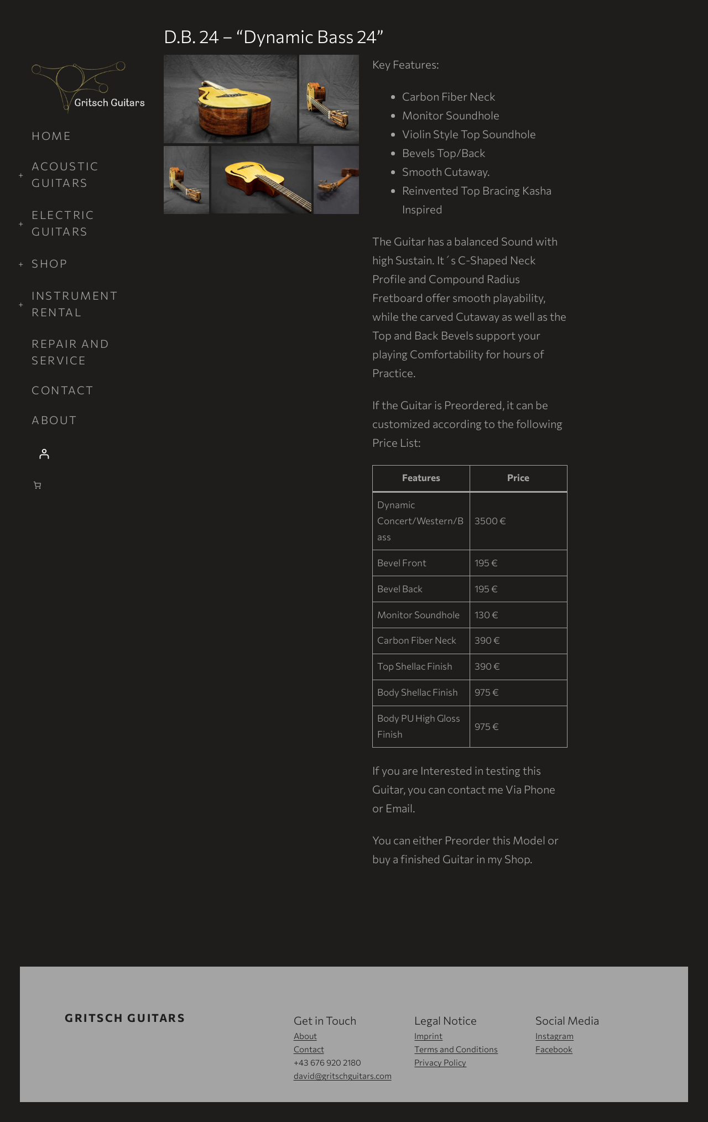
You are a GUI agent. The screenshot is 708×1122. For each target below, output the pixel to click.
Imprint (428, 1036)
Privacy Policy (440, 1062)
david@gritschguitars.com (343, 1076)
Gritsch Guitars (125, 1017)
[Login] (88, 453)
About (305, 1036)
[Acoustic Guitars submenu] (88, 174)
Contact (309, 1049)
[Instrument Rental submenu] (88, 303)
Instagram (554, 1036)
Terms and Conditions (456, 1049)
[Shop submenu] (88, 263)
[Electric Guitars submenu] (88, 223)
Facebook (553, 1049)
